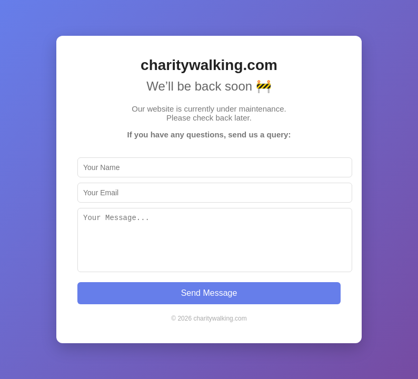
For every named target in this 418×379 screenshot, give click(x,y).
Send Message (209, 292)
